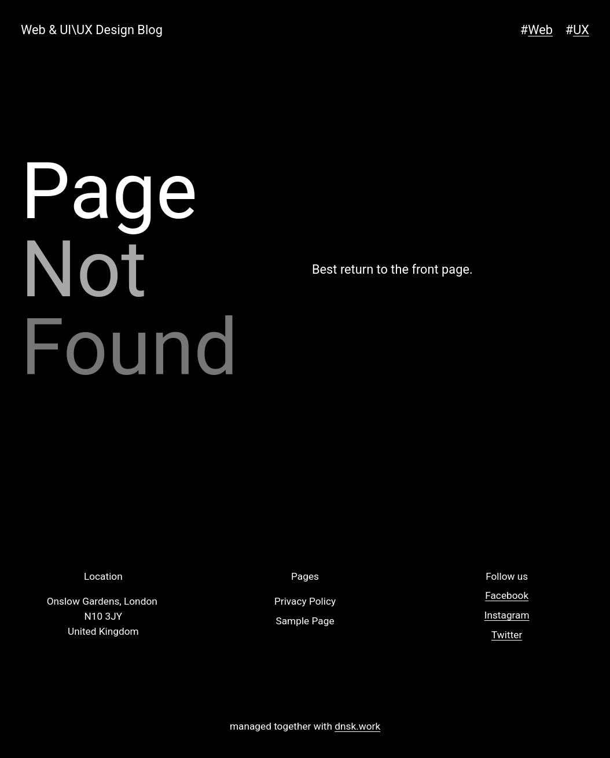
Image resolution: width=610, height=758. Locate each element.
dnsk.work (357, 726)
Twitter (506, 635)
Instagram (507, 615)
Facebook (506, 595)
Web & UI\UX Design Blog (92, 30)
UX (581, 30)
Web (540, 30)
